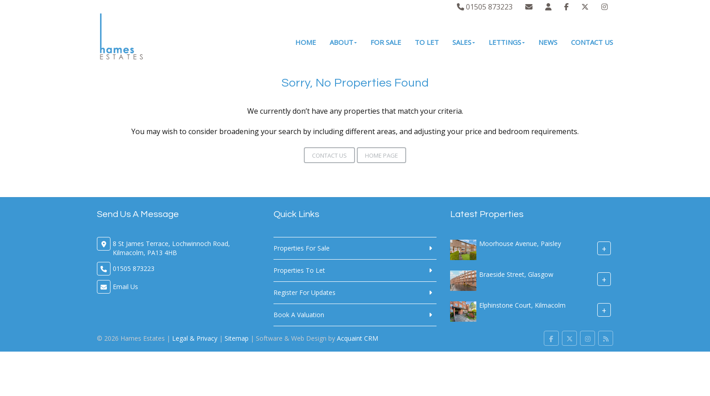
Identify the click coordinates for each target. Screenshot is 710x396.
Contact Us (592, 42)
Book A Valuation (298, 314)
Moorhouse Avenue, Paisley (520, 243)
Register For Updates (304, 292)
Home (305, 42)
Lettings (507, 42)
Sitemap (237, 338)
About (343, 42)
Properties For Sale (301, 248)
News (547, 42)
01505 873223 (485, 7)
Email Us (125, 286)
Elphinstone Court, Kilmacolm (522, 305)
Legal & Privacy (194, 338)
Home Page (381, 155)
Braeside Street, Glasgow (516, 274)
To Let (427, 42)
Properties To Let (299, 270)
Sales (463, 42)
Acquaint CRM (357, 338)
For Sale (385, 42)
